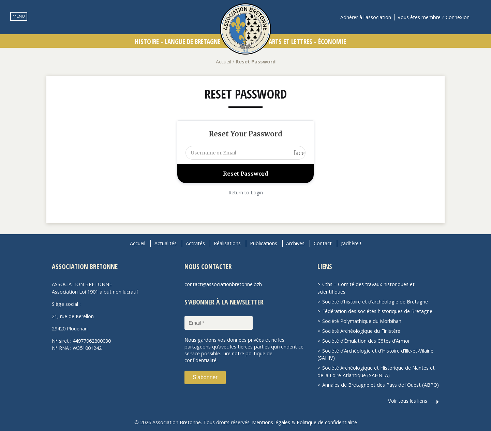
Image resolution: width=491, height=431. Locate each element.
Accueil (223, 61)
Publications (263, 243)
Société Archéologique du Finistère (361, 331)
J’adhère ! (351, 243)
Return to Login (245, 192)
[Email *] (218, 323)
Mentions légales (271, 422)
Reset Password (246, 94)
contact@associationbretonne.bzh (223, 284)
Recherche (479, 17)
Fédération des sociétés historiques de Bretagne (377, 311)
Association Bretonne (245, 29)
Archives (295, 243)
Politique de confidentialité (327, 422)
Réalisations (227, 243)
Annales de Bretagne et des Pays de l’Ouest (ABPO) (380, 385)
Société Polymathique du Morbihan (361, 321)
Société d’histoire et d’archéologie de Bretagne (375, 301)
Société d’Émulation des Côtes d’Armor (366, 341)
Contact (323, 243)
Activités (195, 243)
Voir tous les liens (407, 401)
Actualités (165, 243)
